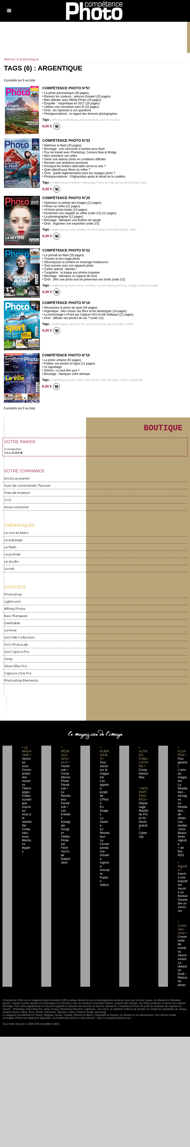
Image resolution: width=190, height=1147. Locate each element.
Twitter (65, 822)
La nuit (9, 568)
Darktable (11, 621)
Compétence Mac (143, 770)
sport (106, 324)
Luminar (10, 628)
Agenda (104, 840)
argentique (68, 119)
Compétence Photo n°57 (65, 88)
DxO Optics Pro (15, 649)
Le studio (10, 561)
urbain (123, 324)
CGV (7, 501)
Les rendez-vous (182, 814)
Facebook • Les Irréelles (65, 800)
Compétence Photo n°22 (65, 250)
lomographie (109, 182)
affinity (56, 119)
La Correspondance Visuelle (104, 829)
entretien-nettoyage (79, 182)
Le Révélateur (104, 814)
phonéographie (113, 229)
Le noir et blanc (15, 534)
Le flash (9, 548)
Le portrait (11, 554)
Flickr (64, 833)
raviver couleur (105, 119)
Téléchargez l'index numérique (27, 789)
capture (72, 324)
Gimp (8, 656)
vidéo (137, 182)
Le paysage (12, 541)
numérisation (93, 229)
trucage (145, 285)
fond (77, 285)
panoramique (85, 119)
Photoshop (12, 594)
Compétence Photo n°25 (65, 198)
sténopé (108, 380)
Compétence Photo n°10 (65, 355)
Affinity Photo (14, 608)
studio (135, 285)
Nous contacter (14, 508)
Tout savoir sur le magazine (104, 766)
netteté (78, 229)
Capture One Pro (16, 670)
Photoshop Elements (19, 677)
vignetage (130, 380)
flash (97, 182)
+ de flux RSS (180, 837)
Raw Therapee (14, 615)
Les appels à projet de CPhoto (104, 785)
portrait (116, 285)
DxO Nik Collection (17, 635)
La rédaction (182, 948)
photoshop (126, 182)
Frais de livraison (15, 494)
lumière (87, 285)
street (114, 324)
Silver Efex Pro (14, 663)
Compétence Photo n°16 (65, 303)
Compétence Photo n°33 (65, 140)
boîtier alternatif (77, 380)
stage (126, 285)
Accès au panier (15, 480)
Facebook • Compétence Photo (65, 770)
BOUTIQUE (156, 428)
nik (80, 324)
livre (69, 229)
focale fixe (95, 380)
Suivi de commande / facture (24, 487)
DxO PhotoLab (15, 642)
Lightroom (12, 601)
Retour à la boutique (21, 59)
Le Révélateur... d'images (182, 785)
